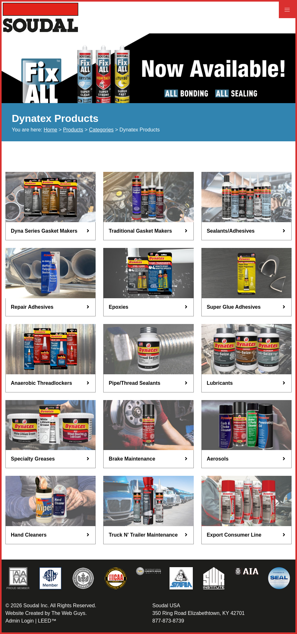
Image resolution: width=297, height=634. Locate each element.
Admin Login (19, 620)
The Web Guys (68, 613)
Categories (101, 129)
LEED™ (47, 620)
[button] (287, 10)
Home (50, 129)
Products (73, 129)
